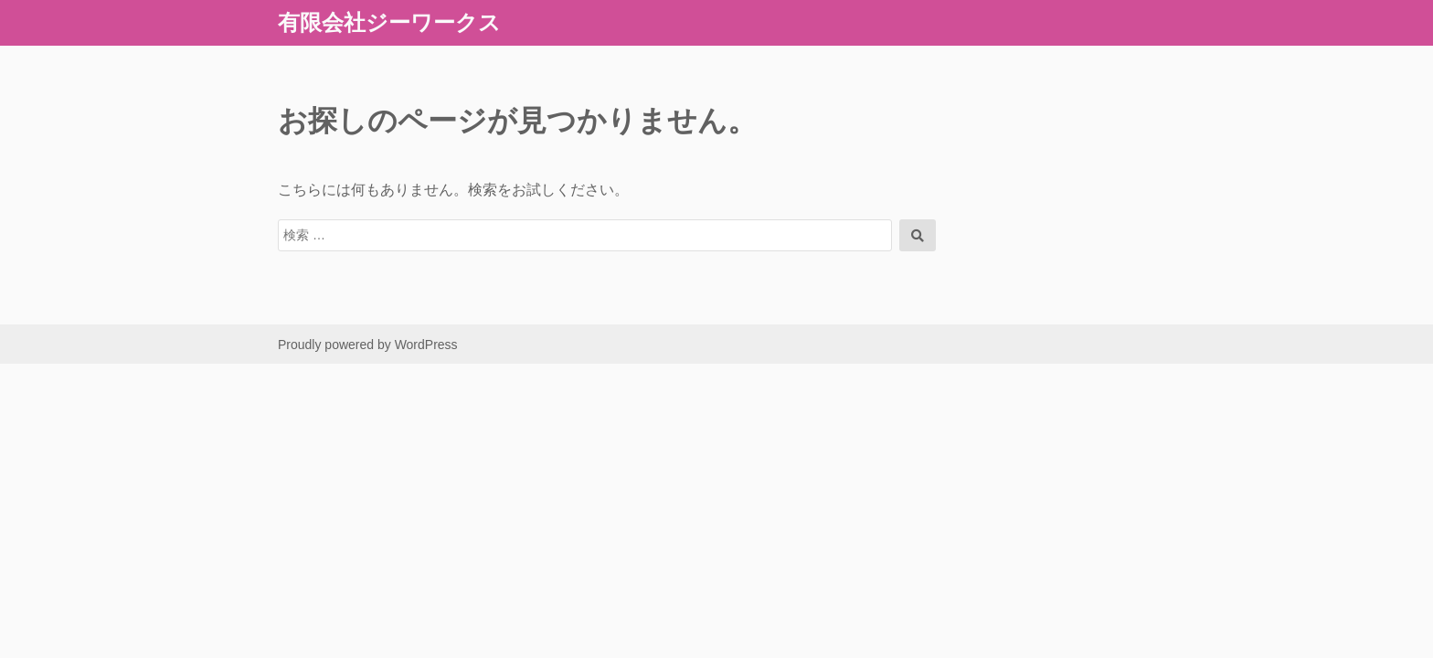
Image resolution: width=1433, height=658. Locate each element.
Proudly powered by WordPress (368, 344)
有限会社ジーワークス (389, 22)
